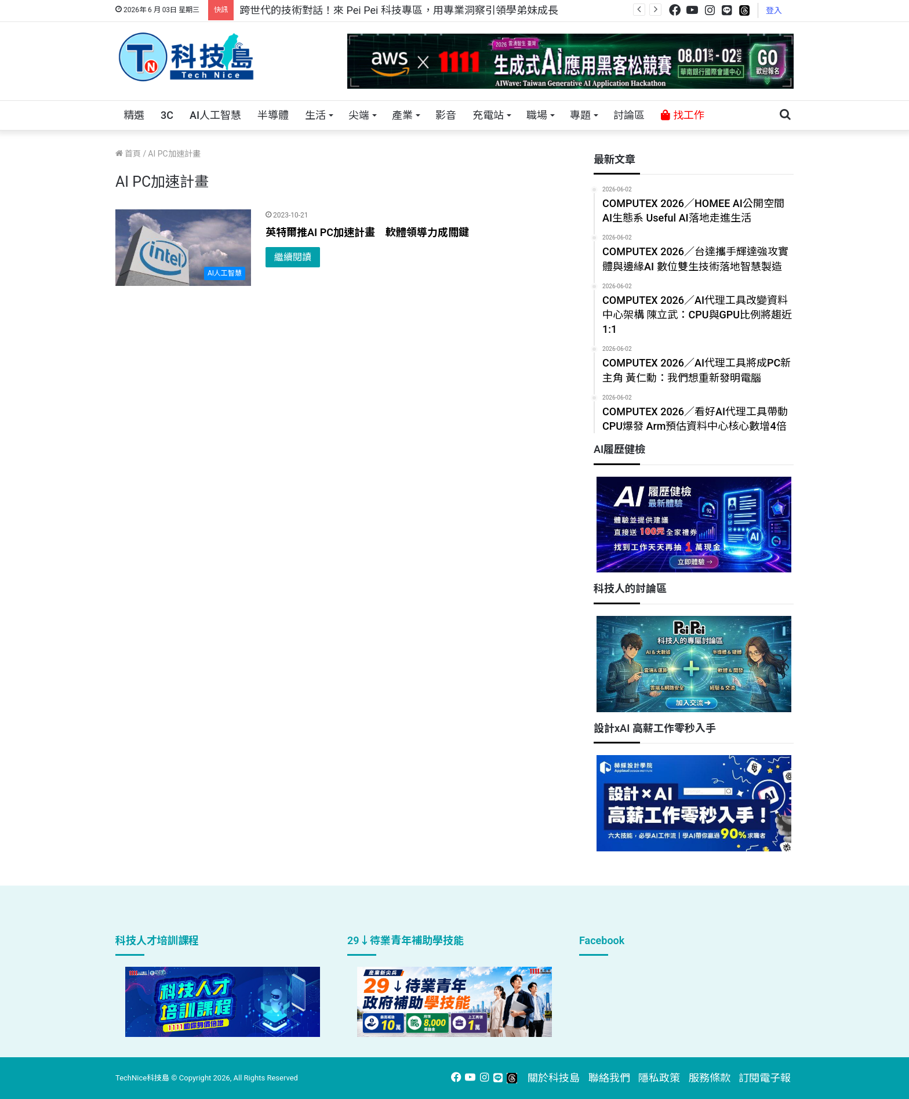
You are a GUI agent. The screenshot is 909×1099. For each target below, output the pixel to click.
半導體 (273, 115)
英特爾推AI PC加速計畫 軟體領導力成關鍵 (367, 232)
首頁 (128, 153)
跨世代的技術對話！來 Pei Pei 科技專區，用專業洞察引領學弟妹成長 (398, 10)
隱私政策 (659, 1078)
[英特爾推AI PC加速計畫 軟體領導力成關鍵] (183, 247)
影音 (445, 115)
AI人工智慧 (215, 115)
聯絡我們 (609, 1078)
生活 (315, 115)
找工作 (682, 115)
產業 (402, 115)
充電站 (488, 115)
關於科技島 (554, 1078)
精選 (133, 115)
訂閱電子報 (765, 1078)
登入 (774, 10)
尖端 (358, 115)
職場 (536, 115)
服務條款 (709, 1078)
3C (167, 115)
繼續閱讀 (292, 257)
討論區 (629, 115)
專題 (580, 115)
